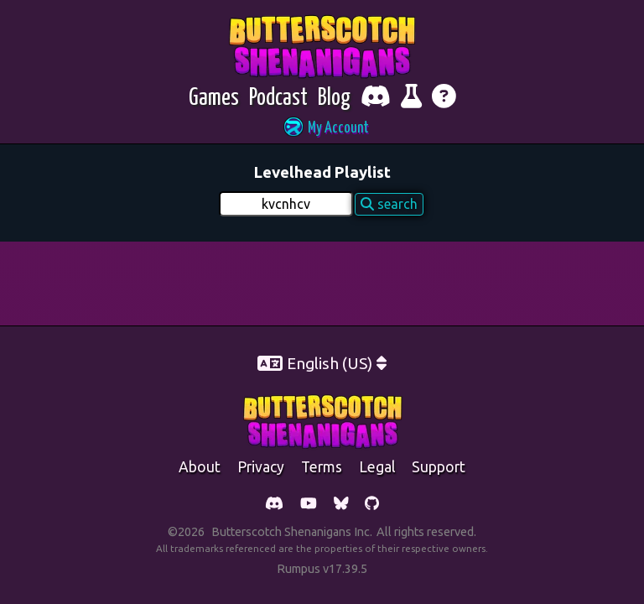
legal (377, 467)
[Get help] (444, 99)
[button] (322, 129)
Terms (321, 467)
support (438, 467)
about (200, 467)
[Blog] (334, 99)
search (389, 203)
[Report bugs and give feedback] (411, 99)
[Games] (214, 99)
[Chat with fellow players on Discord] (376, 99)
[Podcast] (278, 99)
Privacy (260, 467)
